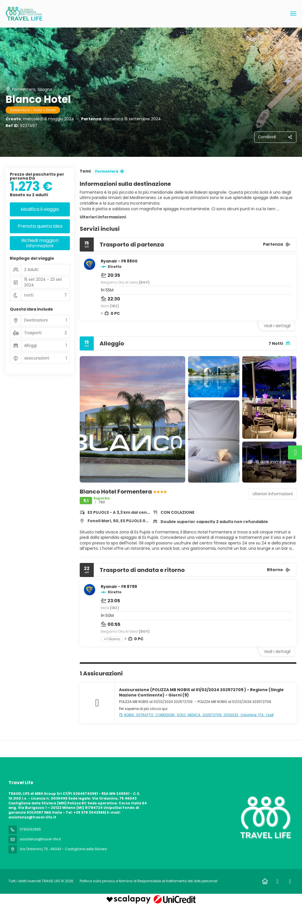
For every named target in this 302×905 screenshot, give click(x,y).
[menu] (293, 13)
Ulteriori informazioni (103, 217)
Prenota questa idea (40, 226)
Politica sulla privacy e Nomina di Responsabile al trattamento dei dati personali (149, 881)
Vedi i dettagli (277, 326)
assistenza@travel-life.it (40, 839)
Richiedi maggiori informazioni (39, 243)
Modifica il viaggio (40, 209)
